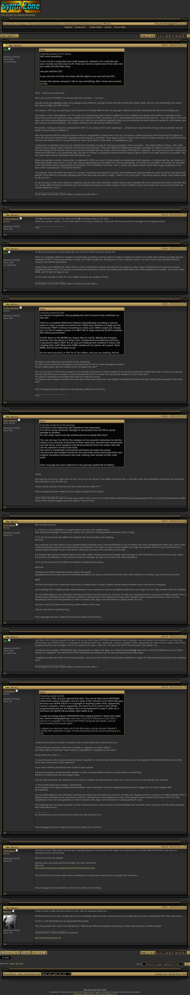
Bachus (7, 911)
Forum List (80, 27)
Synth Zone (9, 23)
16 (170, 36)
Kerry (21, 963)
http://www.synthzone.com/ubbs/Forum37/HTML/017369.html (65, 868)
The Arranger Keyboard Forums (45, 23)
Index (25, 952)
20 (183, 36)
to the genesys (11, 219)
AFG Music (9, 525)
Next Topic (39, 952)
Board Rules (9, 974)
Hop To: (139, 964)
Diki (16, 963)
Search (108, 27)
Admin (11, 963)
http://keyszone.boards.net (48, 937)
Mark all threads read (29, 974)
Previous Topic (10, 952)
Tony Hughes (10, 420)
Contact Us (161, 974)
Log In (182, 23)
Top (4, 201)
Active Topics (96, 27)
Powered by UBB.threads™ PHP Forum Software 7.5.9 (95, 994)
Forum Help (119, 27)
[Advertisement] (129, 7)
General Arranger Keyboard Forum (82, 23)
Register (69, 27)
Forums (22, 23)
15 (166, 36)
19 (180, 36)
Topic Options (9, 36)
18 (176, 36)
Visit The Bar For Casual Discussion (17, 14)
